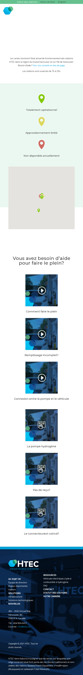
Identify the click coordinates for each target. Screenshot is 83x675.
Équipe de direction (17, 582)
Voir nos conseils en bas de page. (49, 65)
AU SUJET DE (14, 579)
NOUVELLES (14, 603)
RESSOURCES (49, 575)
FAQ (45, 585)
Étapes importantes (18, 586)
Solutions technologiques (20, 600)
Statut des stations (27, 2)
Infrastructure (15, 596)
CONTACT (48, 589)
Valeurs (12, 589)
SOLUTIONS (14, 593)
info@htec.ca (24, 626)
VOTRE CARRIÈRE (51, 596)
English (62, 2)
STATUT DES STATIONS (55, 592)
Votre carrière (47, 2)
